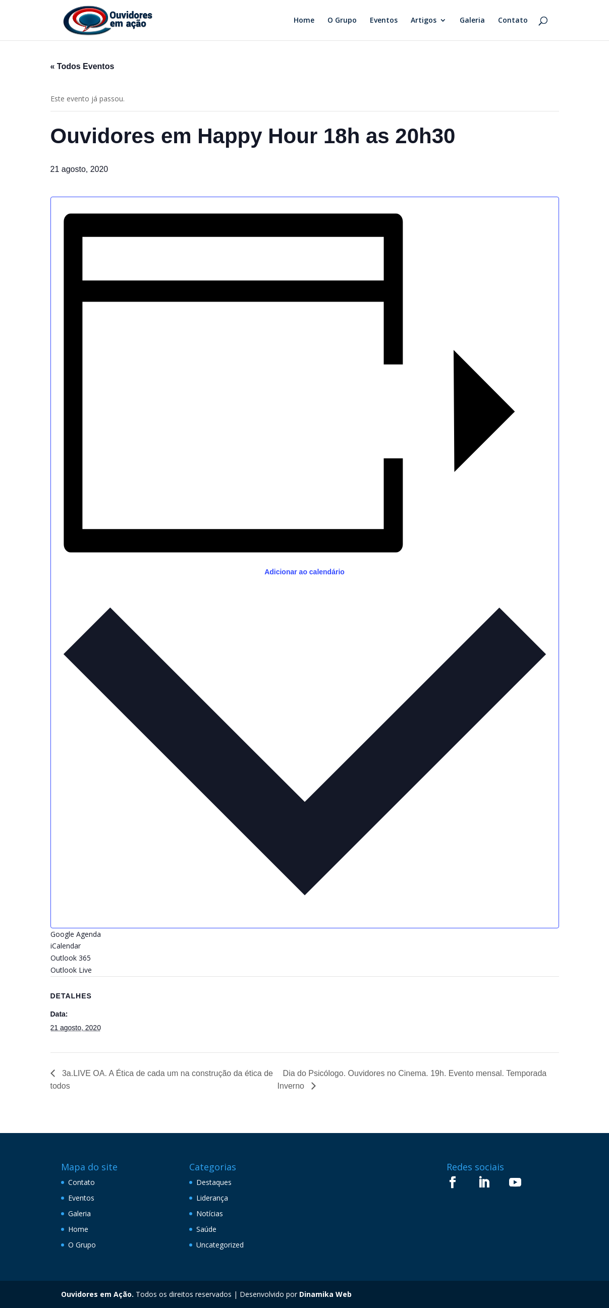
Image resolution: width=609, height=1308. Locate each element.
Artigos (423, 21)
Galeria (472, 21)
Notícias (209, 1213)
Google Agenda (75, 934)
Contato (513, 21)
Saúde (206, 1229)
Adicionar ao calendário (304, 572)
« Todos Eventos (82, 66)
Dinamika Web (325, 1294)
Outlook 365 (70, 958)
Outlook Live (71, 970)
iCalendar (65, 945)
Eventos (384, 21)
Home (304, 21)
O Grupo (342, 21)
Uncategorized (220, 1245)
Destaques (214, 1182)
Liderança (212, 1198)
